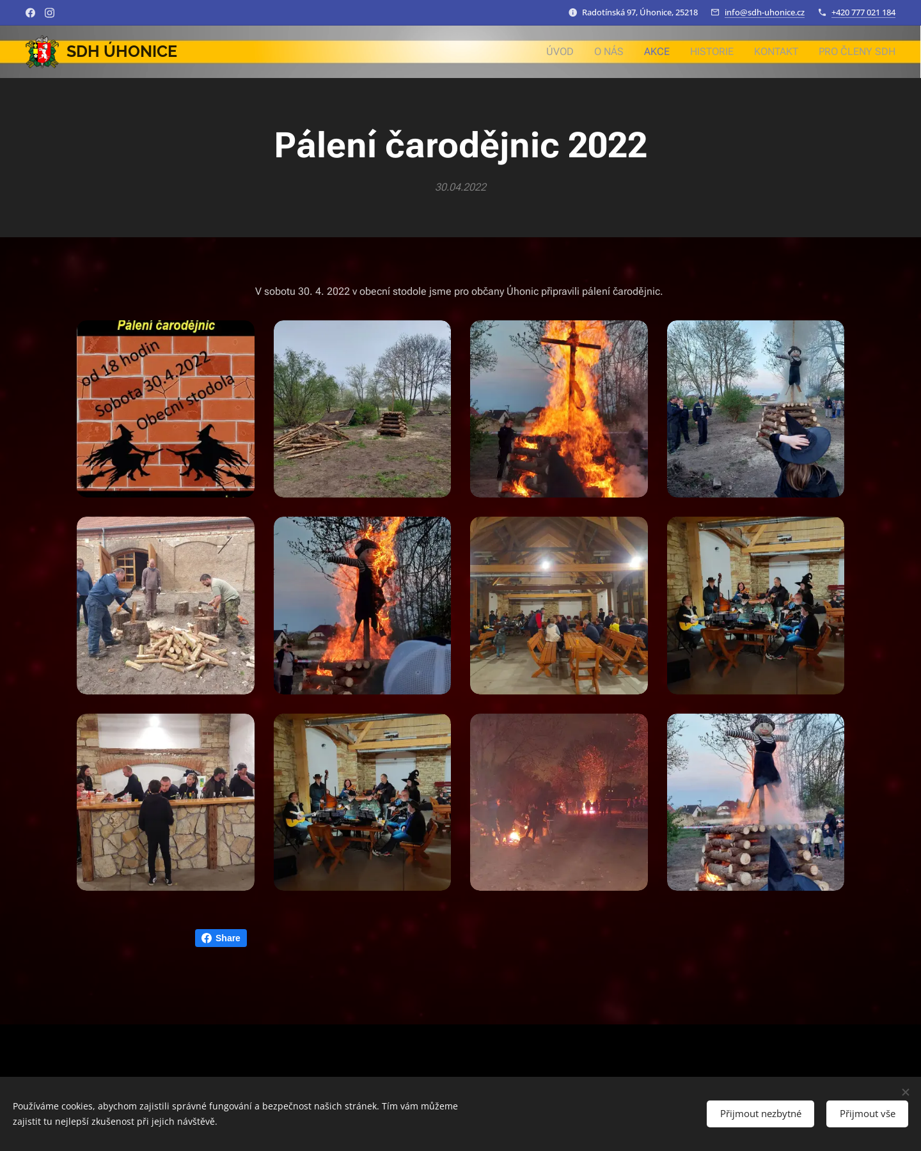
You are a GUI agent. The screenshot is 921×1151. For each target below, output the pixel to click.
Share (220, 938)
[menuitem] (574, 52)
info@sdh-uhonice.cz (765, 12)
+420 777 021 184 (863, 12)
